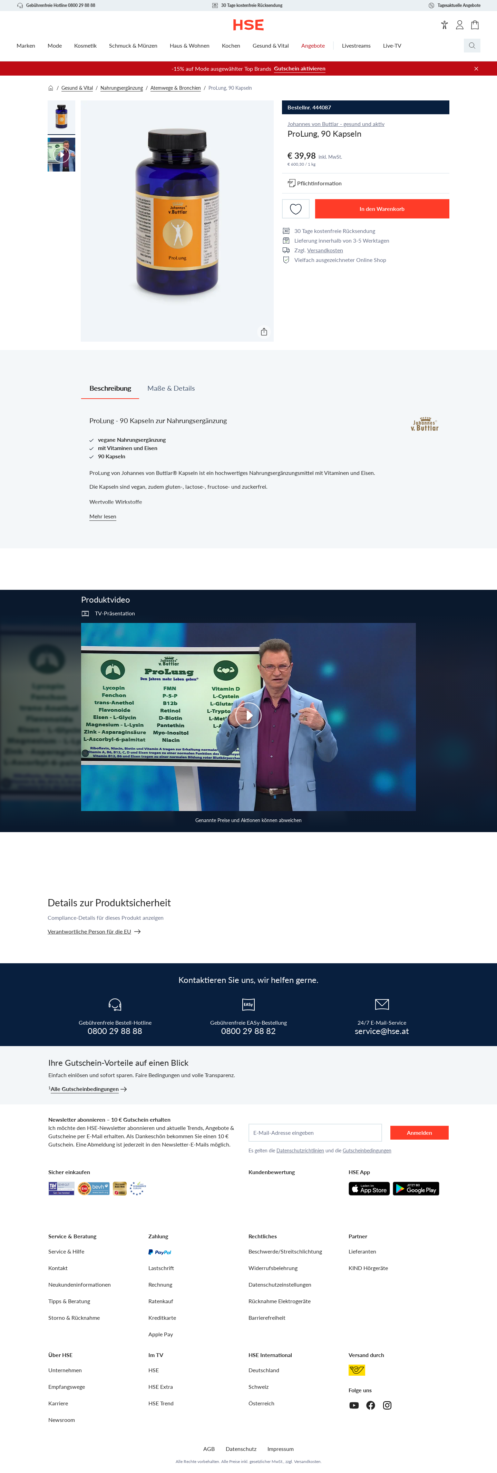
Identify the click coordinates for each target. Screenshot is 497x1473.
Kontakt (58, 1268)
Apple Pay (160, 1334)
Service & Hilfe (66, 1251)
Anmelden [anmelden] (419, 1132)
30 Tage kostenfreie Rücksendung (247, 5)
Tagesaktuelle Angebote (454, 5)
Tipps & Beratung (69, 1301)
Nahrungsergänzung (121, 88)
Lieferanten (362, 1251)
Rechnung (160, 1284)
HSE (153, 1370)
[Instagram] (387, 1405)
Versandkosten (325, 250)
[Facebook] (370, 1405)
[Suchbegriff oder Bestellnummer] (485, 45)
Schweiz (258, 1386)
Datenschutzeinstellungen (279, 1284)
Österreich (261, 1403)
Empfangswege (66, 1386)
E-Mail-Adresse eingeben (283, 1132)
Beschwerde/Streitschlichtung (285, 1251)
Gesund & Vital (77, 88)
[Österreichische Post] (357, 1370)
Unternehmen (65, 1370)
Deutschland (263, 1370)
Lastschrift (161, 1268)
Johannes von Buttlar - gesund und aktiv (336, 123)
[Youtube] (354, 1405)
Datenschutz (241, 1448)
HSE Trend (161, 1403)
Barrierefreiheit (266, 1317)
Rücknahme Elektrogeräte (279, 1301)
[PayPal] (159, 1251)
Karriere (58, 1403)
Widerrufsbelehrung (273, 1268)
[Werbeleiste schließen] (476, 69)
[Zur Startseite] (248, 25)
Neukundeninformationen (79, 1284)
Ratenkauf (160, 1301)
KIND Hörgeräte (368, 1268)
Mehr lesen (102, 516)
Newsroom (61, 1419)
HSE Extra (160, 1386)
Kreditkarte (162, 1317)
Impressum (280, 1448)
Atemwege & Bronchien (175, 88)
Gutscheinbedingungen (367, 1150)
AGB (209, 1448)
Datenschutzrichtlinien (300, 1150)
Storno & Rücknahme (74, 1317)
